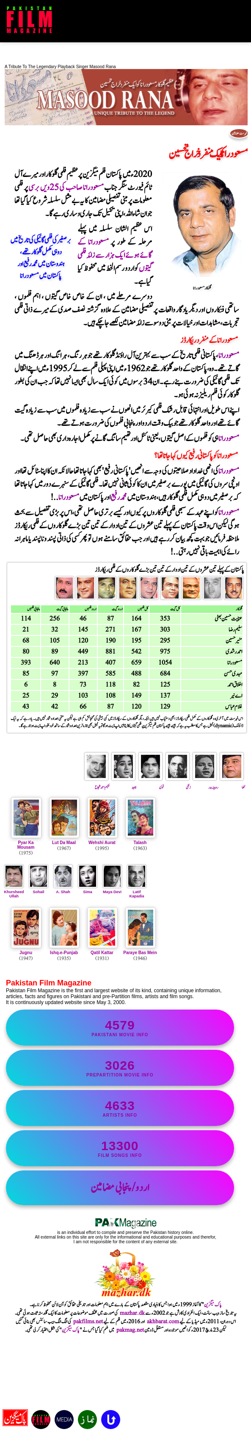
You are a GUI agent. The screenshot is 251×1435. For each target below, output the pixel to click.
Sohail (38, 890)
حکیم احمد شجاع (97, 784)
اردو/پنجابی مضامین (120, 1188)
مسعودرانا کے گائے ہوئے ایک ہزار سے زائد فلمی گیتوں (114, 255)
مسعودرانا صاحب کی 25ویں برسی (65, 187)
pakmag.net (130, 1330)
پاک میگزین (213, 1304)
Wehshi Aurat (102, 842)
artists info (120, 1108)
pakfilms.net (88, 1321)
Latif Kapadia (136, 892)
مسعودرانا (228, 355)
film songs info (120, 1148)
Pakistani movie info (120, 1027)
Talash (140, 842)
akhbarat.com (163, 1321)
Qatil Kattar (102, 952)
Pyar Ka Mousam (26, 845)
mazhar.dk (132, 1313)
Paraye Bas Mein (140, 952)
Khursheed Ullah (14, 892)
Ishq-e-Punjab (64, 952)
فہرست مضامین (239, 133)
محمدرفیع (118, 497)
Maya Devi (112, 890)
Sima (87, 890)
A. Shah (63, 890)
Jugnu (25, 952)
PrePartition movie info (120, 1067)
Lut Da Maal (64, 842)
